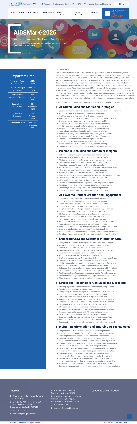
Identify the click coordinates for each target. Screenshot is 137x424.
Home (13, 12)
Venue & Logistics (78, 13)
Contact (95, 12)
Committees (46, 12)
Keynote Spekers (60, 13)
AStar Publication (19, 423)
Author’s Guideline (27, 12)
